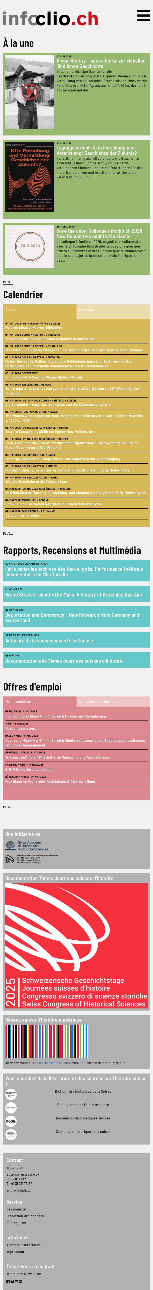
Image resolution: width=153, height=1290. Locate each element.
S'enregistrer (16, 1222)
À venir (11, 309)
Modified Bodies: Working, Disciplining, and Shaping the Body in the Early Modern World (76, 492)
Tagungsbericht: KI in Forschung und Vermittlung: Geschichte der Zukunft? (96, 150)
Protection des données (25, 1215)
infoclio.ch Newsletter (23, 1273)
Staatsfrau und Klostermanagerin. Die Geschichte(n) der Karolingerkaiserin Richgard (74, 349)
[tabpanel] (76, 423)
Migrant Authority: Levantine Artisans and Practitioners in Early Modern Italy (67, 470)
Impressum (15, 1251)
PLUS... (8, 282)
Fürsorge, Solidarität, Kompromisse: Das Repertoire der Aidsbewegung (62, 458)
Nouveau (86, 309)
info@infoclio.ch (19, 1190)
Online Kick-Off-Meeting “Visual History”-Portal (43, 377)
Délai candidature (19, 701)
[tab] (39, 311)
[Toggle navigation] (143, 15)
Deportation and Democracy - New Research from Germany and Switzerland (72, 617)
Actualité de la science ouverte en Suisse (49, 640)
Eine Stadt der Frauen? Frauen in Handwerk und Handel (50, 338)
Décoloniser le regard (22, 515)
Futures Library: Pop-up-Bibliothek (33, 327)
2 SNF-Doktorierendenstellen (29, 769)
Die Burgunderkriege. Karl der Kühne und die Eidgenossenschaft (57, 404)
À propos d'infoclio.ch (23, 1244)
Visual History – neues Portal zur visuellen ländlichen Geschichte (101, 63)
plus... (8, 533)
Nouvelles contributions (98, 701)
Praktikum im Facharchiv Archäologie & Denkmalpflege (50, 781)
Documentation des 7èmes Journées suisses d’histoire (64, 661)
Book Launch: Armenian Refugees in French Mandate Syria (53, 503)
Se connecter (16, 1209)
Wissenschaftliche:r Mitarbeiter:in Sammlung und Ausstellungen (57, 757)
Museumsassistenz (20, 728)
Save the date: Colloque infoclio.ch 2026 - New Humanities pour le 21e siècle (101, 233)
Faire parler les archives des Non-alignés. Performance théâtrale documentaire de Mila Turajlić (74, 571)
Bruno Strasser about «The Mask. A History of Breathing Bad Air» (74, 594)
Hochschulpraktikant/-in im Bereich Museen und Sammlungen (55, 716)
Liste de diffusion (49, 1062)
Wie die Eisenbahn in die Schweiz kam (36, 481)
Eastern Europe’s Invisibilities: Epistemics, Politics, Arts (50, 431)
